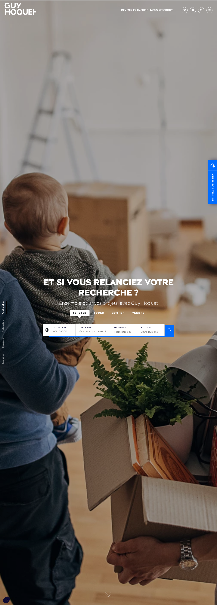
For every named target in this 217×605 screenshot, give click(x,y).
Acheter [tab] (79, 313)
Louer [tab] (99, 313)
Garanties (3, 359)
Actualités (3, 326)
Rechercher (3, 307)
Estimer (118, 313)
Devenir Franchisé (134, 10)
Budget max (147, 327)
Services (3, 343)
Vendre (138, 313)
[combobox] (93, 331)
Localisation (59, 327)
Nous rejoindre (161, 10)
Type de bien (85, 327)
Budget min (120, 327)
